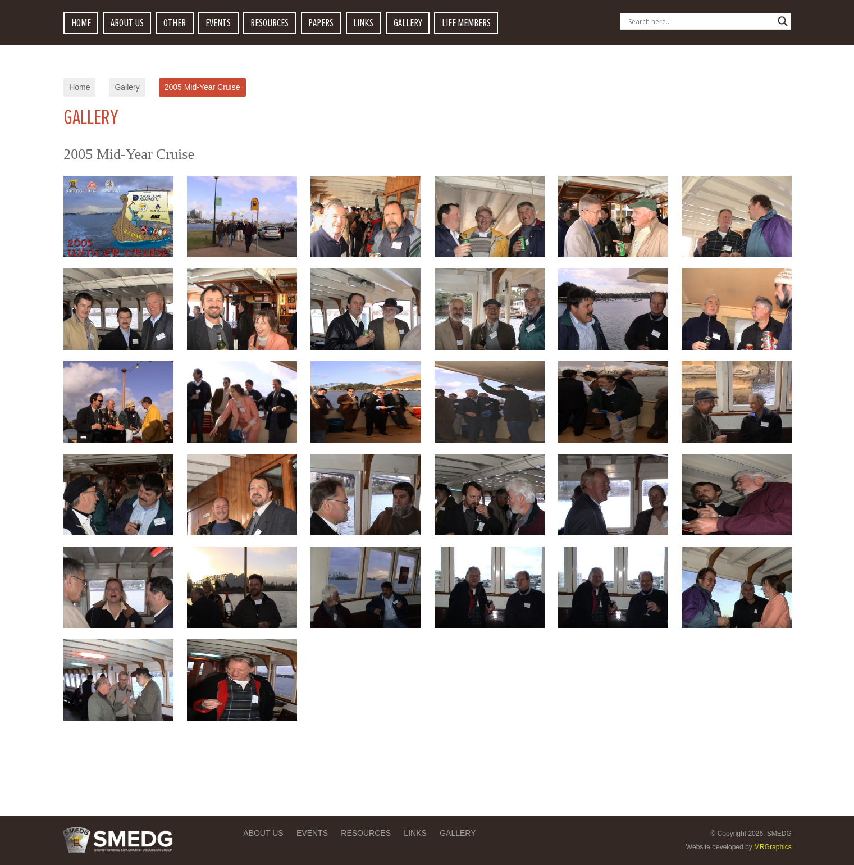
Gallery (127, 87)
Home (79, 87)
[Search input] (700, 21)
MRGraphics (773, 847)
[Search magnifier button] (783, 21)
